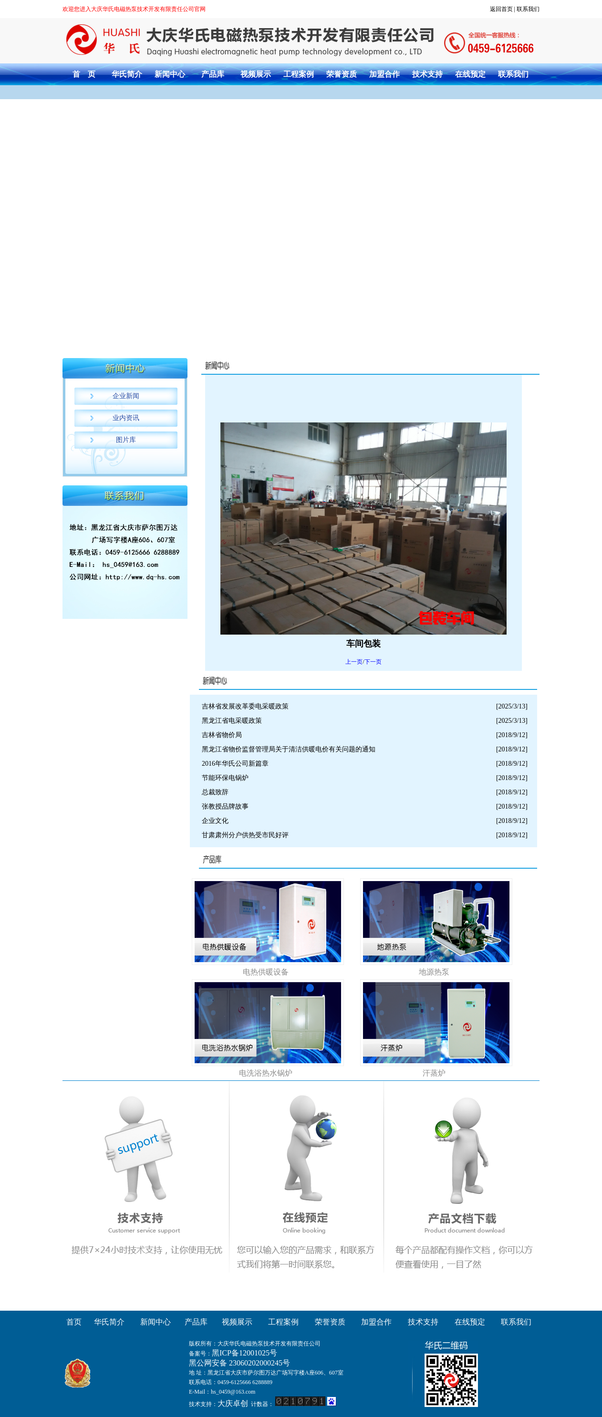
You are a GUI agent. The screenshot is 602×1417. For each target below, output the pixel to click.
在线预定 (470, 74)
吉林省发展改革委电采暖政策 (245, 706)
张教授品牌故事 (225, 806)
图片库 (126, 439)
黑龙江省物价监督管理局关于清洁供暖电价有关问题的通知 (288, 749)
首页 (74, 1322)
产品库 (212, 74)
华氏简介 (127, 74)
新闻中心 (170, 74)
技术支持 (427, 74)
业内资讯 (126, 417)
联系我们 (528, 9)
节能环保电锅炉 (225, 777)
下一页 (373, 661)
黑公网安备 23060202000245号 (239, 1363)
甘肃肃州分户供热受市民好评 (245, 835)
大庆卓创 (233, 1403)
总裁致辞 (215, 792)
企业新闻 (126, 396)
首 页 (84, 74)
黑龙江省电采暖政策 (232, 720)
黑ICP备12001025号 (244, 1353)
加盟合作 (384, 74)
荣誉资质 (341, 74)
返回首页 (501, 9)
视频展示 (255, 74)
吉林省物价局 (222, 735)
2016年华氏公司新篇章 (235, 763)
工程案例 (298, 74)
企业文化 (215, 820)
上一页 (354, 661)
